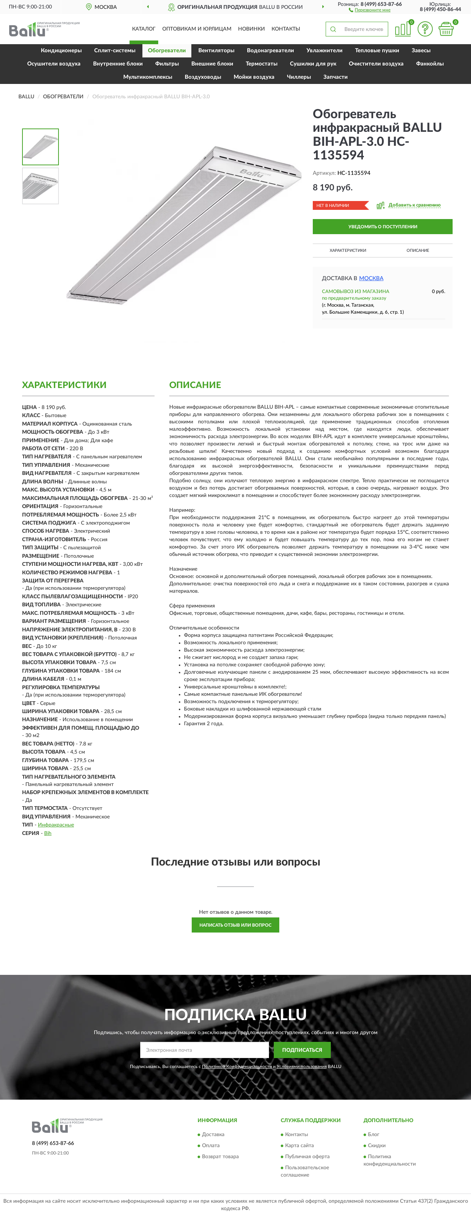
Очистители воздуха (376, 64)
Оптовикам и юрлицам (196, 29)
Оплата (211, 1145)
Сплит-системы (114, 50)
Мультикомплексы (147, 77)
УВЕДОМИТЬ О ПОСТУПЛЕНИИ (382, 227)
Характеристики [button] (348, 251)
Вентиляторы (216, 50)
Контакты (286, 29)
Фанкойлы (430, 64)
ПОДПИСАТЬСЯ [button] (302, 1050)
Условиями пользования (302, 1066)
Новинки (251, 29)
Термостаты (261, 64)
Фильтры (167, 64)
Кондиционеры (61, 50)
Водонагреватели (270, 50)
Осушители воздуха (54, 64)
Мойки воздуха (254, 77)
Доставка (213, 1134)
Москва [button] (371, 278)
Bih (48, 833)
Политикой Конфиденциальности (237, 1066)
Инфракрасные (56, 825)
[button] (369, 9)
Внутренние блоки (118, 64)
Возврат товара (220, 1156)
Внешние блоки (212, 64)
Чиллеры (299, 77)
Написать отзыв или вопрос (235, 925)
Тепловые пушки (377, 50)
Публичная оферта (307, 1156)
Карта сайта (299, 1145)
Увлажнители (325, 50)
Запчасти (335, 77)
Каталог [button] (144, 29)
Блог (373, 1134)
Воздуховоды (203, 77)
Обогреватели (167, 50)
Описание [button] (418, 251)
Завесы (421, 50)
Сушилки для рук (313, 64)
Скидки (377, 1145)
